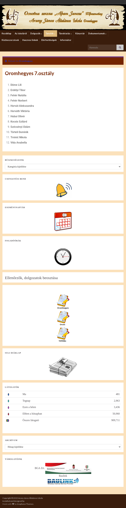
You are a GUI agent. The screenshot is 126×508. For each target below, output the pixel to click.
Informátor (65, 40)
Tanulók (50, 33)
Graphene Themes (25, 504)
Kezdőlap (6, 33)
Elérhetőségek (49, 40)
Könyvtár (80, 33)
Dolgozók (36, 33)
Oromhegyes (26, 61)
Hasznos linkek (30, 40)
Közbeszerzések (10, 40)
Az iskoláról (21, 33)
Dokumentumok (97, 33)
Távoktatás (65, 33)
